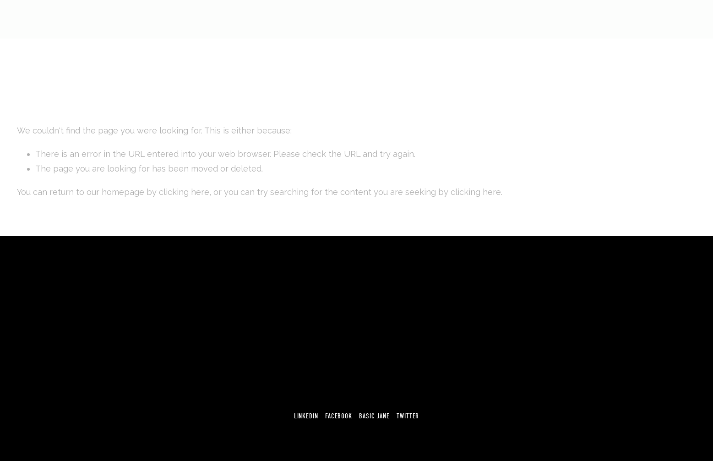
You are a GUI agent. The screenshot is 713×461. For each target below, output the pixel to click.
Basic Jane (374, 416)
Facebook (338, 416)
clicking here (184, 192)
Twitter (408, 416)
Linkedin (306, 416)
